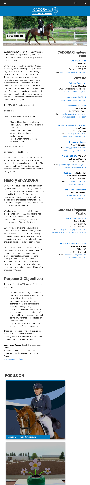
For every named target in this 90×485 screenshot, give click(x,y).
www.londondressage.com (74, 136)
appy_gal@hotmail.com (76, 148)
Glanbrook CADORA (77, 106)
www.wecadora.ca (78, 198)
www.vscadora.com (77, 257)
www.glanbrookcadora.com (74, 117)
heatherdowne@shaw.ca (75, 255)
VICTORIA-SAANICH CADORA (73, 243)
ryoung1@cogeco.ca (77, 134)
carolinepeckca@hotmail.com (73, 72)
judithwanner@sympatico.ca (74, 114)
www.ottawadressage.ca (75, 167)
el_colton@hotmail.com (76, 181)
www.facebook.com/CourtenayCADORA (69, 232)
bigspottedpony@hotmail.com (73, 229)
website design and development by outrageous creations (45, 481)
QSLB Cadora (69, 173)
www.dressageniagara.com (74, 150)
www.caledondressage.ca (75, 92)
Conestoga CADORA (76, 97)
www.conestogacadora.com (73, 100)
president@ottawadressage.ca (72, 164)
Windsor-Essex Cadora (75, 190)
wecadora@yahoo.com (76, 195)
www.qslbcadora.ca (77, 184)
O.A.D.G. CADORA (70, 156)
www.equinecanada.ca (13, 359)
